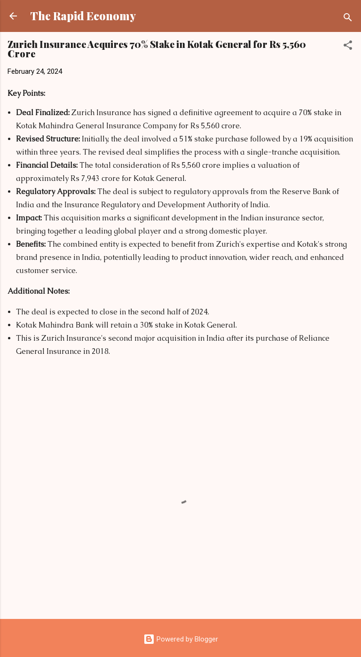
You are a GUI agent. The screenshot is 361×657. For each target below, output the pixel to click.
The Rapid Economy (83, 15)
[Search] (347, 19)
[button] (347, 46)
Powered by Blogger (180, 639)
